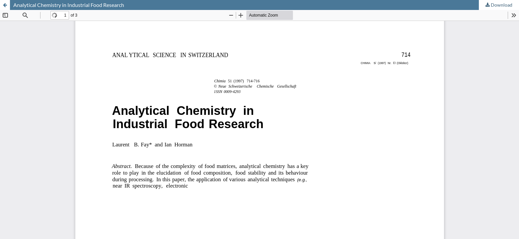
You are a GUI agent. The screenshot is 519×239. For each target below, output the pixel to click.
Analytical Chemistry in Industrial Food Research (68, 5)
